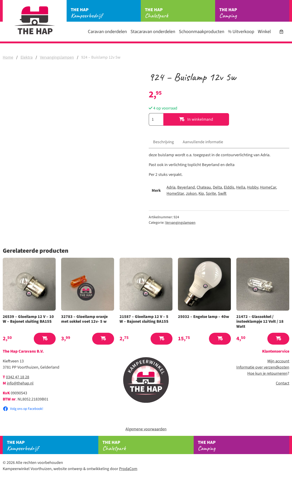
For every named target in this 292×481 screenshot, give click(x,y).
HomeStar (175, 193)
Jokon (191, 193)
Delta (217, 187)
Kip (201, 193)
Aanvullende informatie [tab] (203, 142)
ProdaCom (128, 469)
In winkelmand (196, 119)
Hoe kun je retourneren (267, 373)
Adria (171, 187)
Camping (254, 13)
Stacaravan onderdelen (152, 31)
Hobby (252, 187)
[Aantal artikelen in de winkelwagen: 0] (281, 31)
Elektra (27, 57)
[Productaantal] (156, 119)
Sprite (211, 193)
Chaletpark (180, 13)
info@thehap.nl (20, 383)
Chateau (204, 187)
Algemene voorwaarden (146, 429)
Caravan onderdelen (107, 31)
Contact (282, 383)
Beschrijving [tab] (163, 142)
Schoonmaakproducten (201, 31)
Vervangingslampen (57, 57)
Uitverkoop (241, 31)
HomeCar (268, 187)
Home (8, 57)
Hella (240, 187)
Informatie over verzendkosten (262, 367)
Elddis (229, 187)
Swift (222, 193)
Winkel (264, 31)
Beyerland (186, 187)
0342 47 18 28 (17, 377)
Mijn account (278, 361)
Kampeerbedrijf (106, 13)
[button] (45, 339)
